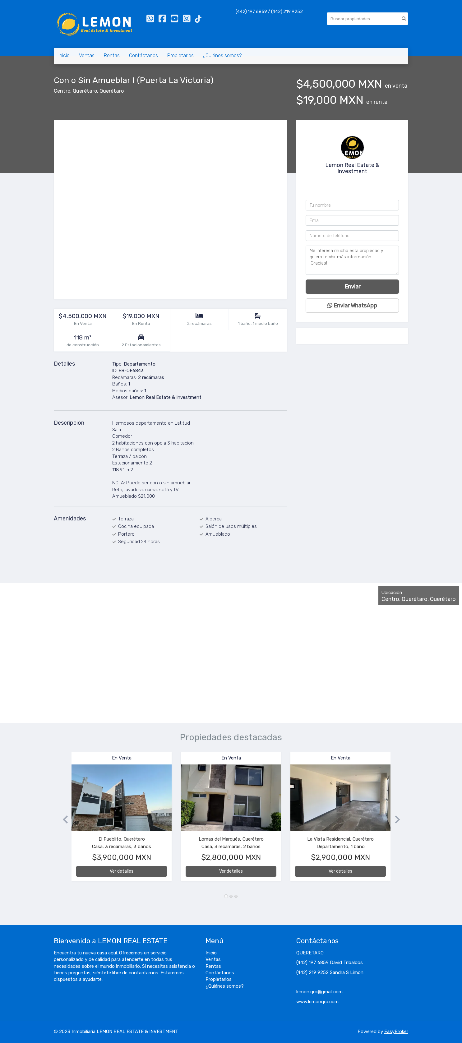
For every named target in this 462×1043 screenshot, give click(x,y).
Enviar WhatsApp (352, 305)
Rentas (112, 55)
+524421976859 (353, 189)
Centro (62, 91)
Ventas (87, 55)
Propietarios (180, 55)
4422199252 (354, 181)
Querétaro (85, 91)
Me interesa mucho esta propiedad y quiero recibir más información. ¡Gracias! (352, 260)
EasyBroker (396, 1031)
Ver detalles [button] (121, 871)
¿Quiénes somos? (222, 55)
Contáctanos (143, 55)
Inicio (64, 55)
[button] (63, 820)
